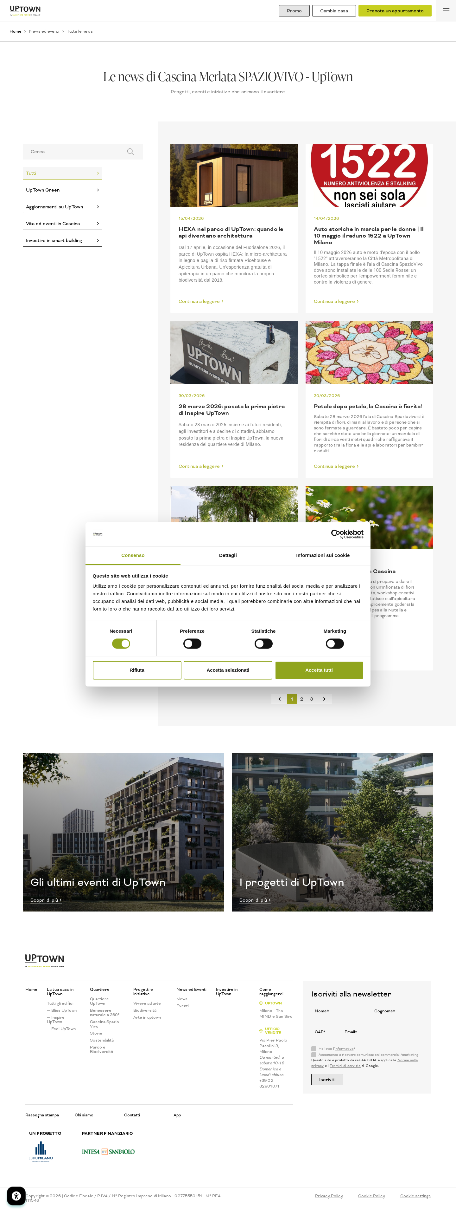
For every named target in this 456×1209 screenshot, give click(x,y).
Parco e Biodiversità (101, 1049)
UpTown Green (43, 190)
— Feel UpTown (61, 1029)
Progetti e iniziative (143, 991)
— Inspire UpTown (56, 1019)
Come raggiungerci (271, 991)
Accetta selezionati (227, 670)
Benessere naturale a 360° (105, 1012)
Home (16, 31)
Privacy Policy (329, 1196)
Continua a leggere (199, 301)
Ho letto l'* (337, 1049)
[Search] (70, 151)
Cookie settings (415, 1196)
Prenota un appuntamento (395, 11)
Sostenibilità (102, 1040)
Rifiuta (137, 670)
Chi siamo (84, 1115)
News (181, 999)
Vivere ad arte (147, 1003)
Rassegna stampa (42, 1115)
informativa (344, 1048)
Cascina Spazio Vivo (104, 1024)
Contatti (132, 1115)
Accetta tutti (319, 670)
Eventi (182, 1006)
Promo (294, 11)
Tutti (31, 173)
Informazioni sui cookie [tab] (323, 555)
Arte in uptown (147, 1017)
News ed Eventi (191, 989)
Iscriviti (327, 1079)
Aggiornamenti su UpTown (54, 207)
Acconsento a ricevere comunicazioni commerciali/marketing (368, 1055)
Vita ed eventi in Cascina (53, 223)
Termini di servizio (345, 1065)
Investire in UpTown (227, 991)
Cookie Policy (371, 1196)
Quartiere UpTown (99, 1001)
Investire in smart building (54, 240)
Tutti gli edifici (60, 1003)
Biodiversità (144, 1010)
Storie (96, 1033)
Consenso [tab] (132, 555)
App (177, 1115)
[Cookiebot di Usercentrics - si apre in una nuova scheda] (336, 534)
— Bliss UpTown (62, 1010)
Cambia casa (334, 11)
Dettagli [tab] (228, 555)
